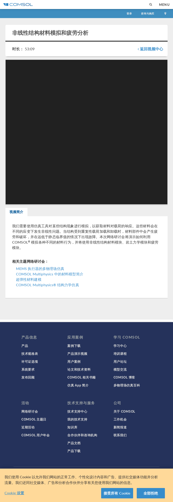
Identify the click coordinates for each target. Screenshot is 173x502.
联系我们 (120, 435)
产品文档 (74, 443)
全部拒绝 (150, 493)
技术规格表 (29, 353)
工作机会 (120, 419)
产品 (24, 345)
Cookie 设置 (14, 492)
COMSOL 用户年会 (35, 435)
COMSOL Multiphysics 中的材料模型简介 (49, 276)
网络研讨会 (29, 411)
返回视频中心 (150, 48)
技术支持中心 (77, 411)
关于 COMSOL (124, 411)
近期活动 (28, 427)
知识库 (72, 427)
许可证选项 (29, 361)
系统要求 (28, 369)
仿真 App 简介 (78, 385)
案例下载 (74, 345)
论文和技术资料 (79, 369)
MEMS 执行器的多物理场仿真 (40, 271)
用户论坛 (120, 361)
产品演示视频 (77, 353)
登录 (129, 13)
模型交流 (120, 369)
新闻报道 (120, 427)
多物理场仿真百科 (127, 385)
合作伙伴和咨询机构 (82, 435)
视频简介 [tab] (20, 213)
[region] (86, 485)
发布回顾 (28, 377)
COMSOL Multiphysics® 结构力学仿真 (47, 287)
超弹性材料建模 (28, 281)
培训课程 (120, 353)
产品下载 (74, 451)
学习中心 (120, 345)
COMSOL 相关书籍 (81, 377)
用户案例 (74, 361)
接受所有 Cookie (117, 493)
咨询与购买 (147, 13)
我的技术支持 (77, 419)
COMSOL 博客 (124, 377)
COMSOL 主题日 (33, 419)
